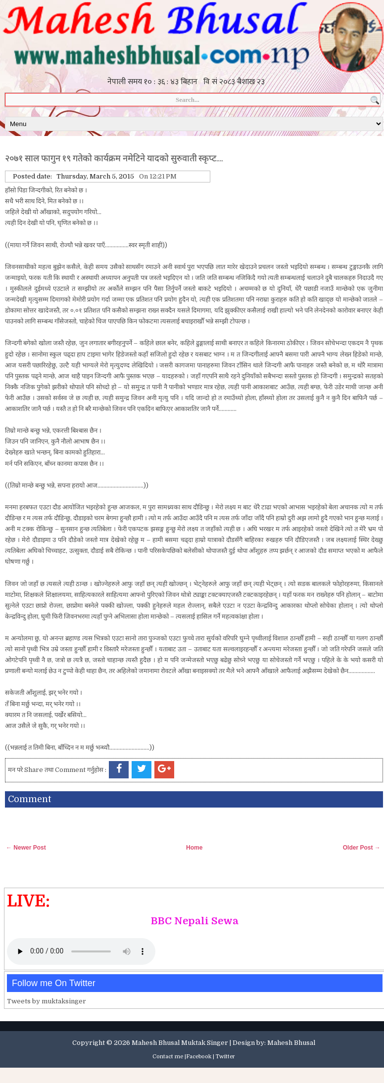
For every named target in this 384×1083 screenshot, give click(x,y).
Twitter (225, 1056)
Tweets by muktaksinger (46, 1001)
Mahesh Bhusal (291, 1042)
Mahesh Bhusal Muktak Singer (180, 1042)
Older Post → (362, 847)
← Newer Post (26, 847)
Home (194, 847)
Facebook (198, 1056)
